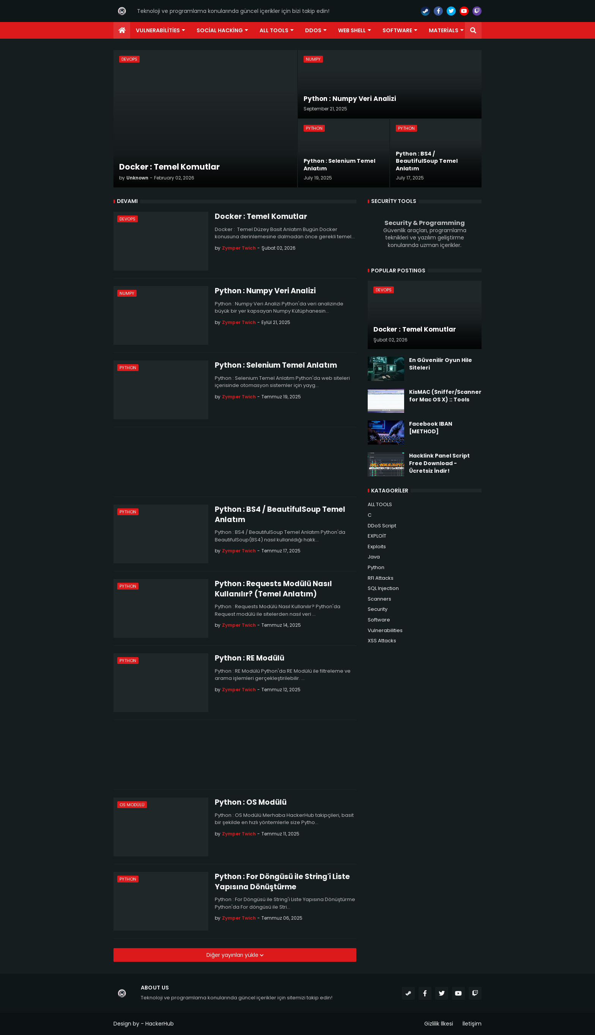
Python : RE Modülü (249, 658)
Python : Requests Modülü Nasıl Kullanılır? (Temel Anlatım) (273, 589)
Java (374, 556)
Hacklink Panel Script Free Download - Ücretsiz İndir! (439, 463)
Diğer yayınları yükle (233, 955)
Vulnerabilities (385, 630)
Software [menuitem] (397, 30)
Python (376, 567)
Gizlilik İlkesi (438, 1023)
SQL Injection (383, 588)
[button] (473, 30)
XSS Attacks (382, 640)
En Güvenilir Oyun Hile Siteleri (440, 364)
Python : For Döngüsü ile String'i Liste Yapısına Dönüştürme (282, 882)
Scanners (379, 598)
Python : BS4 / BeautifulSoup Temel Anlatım (280, 515)
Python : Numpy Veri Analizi (265, 291)
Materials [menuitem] (443, 30)
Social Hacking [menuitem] (220, 30)
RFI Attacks (381, 578)
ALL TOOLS (380, 504)
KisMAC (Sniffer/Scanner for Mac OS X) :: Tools (445, 396)
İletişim (472, 1023)
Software (379, 619)
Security (377, 609)
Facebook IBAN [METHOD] (430, 427)
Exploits (377, 546)
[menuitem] (121, 30)
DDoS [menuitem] (313, 30)
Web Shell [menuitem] (352, 30)
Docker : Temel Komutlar (261, 217)
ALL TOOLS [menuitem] (274, 30)
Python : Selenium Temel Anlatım (276, 365)
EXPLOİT (377, 536)
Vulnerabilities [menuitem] (158, 30)
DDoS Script (382, 525)
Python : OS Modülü (250, 802)
